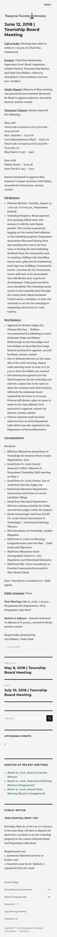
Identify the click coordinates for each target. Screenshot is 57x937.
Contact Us (11, 918)
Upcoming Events (17, 736)
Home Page (11, 882)
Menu (47, 4)
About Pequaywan (15, 896)
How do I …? (11, 904)
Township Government (18, 889)
